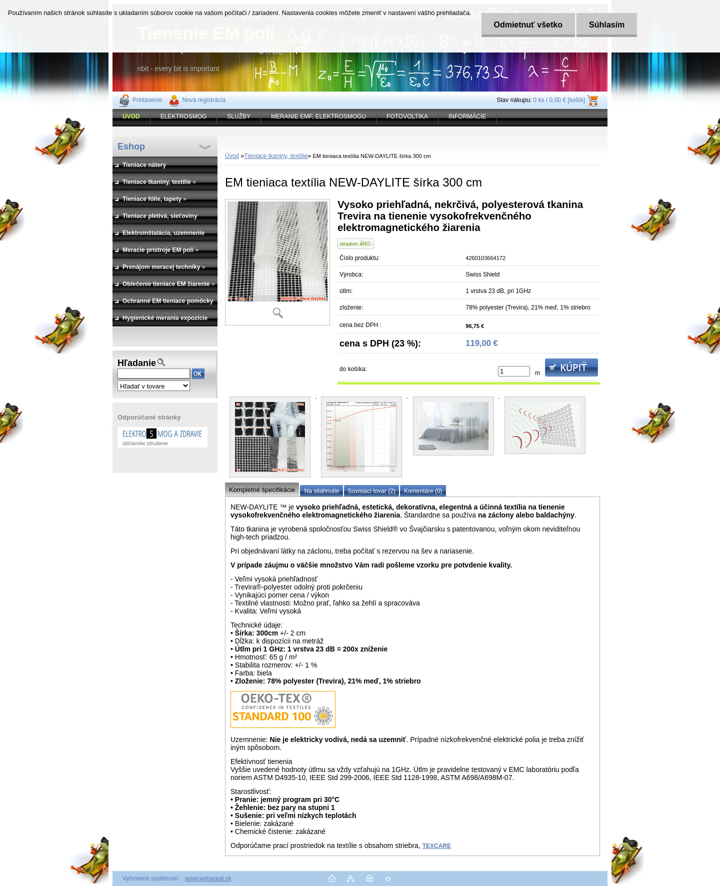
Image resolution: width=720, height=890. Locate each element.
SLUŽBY (238, 116)
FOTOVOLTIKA (407, 116)
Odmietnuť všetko (528, 24)
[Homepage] (131, 116)
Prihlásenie (147, 100)
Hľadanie (137, 363)
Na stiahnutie (321, 491)
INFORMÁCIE (467, 116)
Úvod (232, 156)
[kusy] (514, 371)
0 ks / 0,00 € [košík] (559, 100)
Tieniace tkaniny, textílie (276, 156)
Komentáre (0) (423, 491)
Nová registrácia (204, 100)
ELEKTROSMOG (183, 116)
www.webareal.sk (208, 878)
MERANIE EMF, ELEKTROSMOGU (318, 116)
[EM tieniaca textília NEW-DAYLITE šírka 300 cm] (278, 262)
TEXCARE (436, 846)
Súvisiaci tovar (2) (372, 491)
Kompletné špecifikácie (262, 490)
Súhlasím (607, 24)
